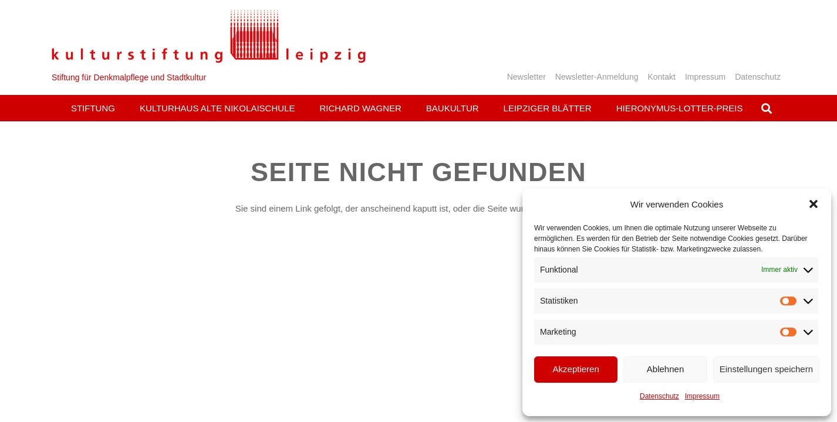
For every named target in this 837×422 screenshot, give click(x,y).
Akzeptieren (576, 369)
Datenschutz (659, 396)
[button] (813, 204)
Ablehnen (665, 369)
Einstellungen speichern (766, 369)
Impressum (702, 396)
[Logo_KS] (209, 36)
